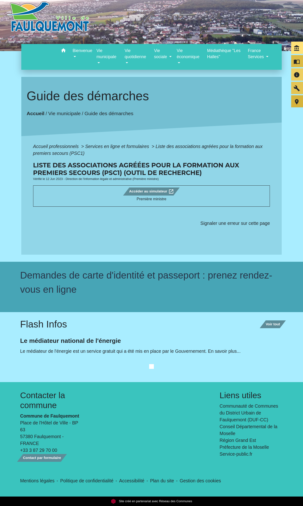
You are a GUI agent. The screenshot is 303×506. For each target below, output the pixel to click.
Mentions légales (37, 480)
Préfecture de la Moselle (244, 447)
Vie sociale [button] (161, 53)
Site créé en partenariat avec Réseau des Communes (151, 501)
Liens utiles (240, 395)
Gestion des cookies (200, 480)
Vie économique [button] (188, 53)
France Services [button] (256, 53)
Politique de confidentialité (86, 480)
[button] (64, 51)
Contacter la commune (42, 400)
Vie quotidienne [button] (135, 53)
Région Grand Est (238, 440)
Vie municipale (64, 113)
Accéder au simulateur (151, 191)
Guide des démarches (108, 113)
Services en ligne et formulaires (117, 146)
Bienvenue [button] (82, 50)
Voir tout (273, 324)
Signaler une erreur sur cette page (235, 223)
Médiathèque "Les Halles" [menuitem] (224, 53)
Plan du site (162, 480)
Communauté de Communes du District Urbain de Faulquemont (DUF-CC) (249, 412)
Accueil (35, 113)
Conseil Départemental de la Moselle (248, 430)
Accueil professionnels (56, 146)
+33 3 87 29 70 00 (38, 450)
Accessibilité (131, 480)
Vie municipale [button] (106, 53)
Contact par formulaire (42, 458)
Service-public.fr (236, 454)
